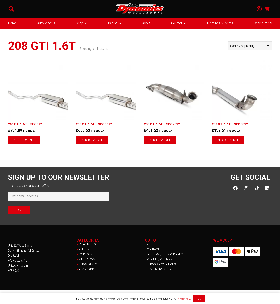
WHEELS (84, 249)
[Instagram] (246, 188)
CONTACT (153, 249)
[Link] (259, 9)
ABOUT (151, 244)
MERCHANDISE (88, 244)
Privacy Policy (184, 298)
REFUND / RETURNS (159, 259)
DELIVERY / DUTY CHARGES (165, 254)
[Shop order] (250, 45)
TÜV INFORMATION (159, 269)
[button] (11, 8)
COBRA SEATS (88, 264)
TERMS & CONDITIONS (161, 264)
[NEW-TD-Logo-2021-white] (140, 9)
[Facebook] (235, 188)
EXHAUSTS (85, 254)
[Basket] (267, 9)
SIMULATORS (87, 259)
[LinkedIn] (267, 188)
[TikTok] (256, 188)
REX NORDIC (87, 269)
